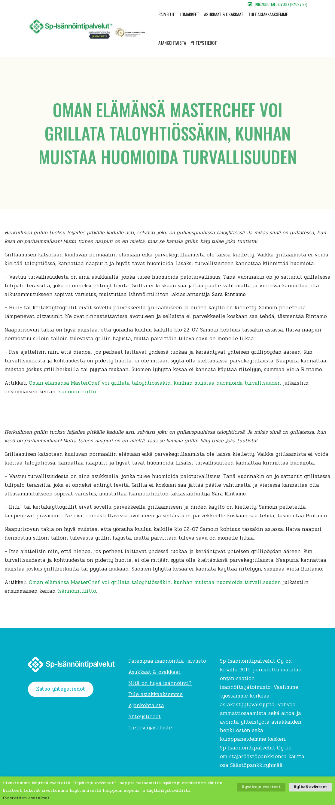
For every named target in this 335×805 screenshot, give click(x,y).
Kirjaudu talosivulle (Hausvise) (281, 4)
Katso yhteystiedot (60, 689)
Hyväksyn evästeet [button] (261, 787)
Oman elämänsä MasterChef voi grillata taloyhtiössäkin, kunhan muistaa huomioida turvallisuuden (155, 383)
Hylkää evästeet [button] (310, 787)
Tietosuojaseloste (150, 728)
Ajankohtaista (172, 42)
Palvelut (166, 14)
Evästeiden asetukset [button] (26, 797)
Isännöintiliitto (76, 392)
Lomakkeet (189, 14)
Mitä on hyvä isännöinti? (160, 683)
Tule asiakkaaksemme (268, 14)
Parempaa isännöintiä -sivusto (167, 661)
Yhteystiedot (204, 42)
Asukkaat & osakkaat (223, 14)
